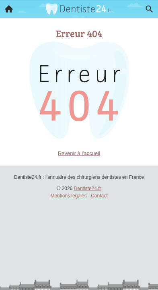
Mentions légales (68, 196)
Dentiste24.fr (87, 188)
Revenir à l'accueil (79, 153)
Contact (99, 196)
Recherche (147, 7)
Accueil (6, 7)
